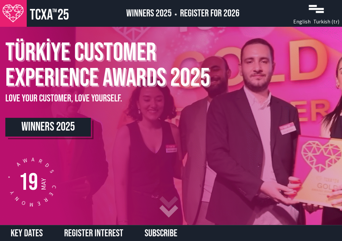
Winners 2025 (149, 13)
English (302, 21)
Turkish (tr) (326, 21)
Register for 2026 (209, 13)
